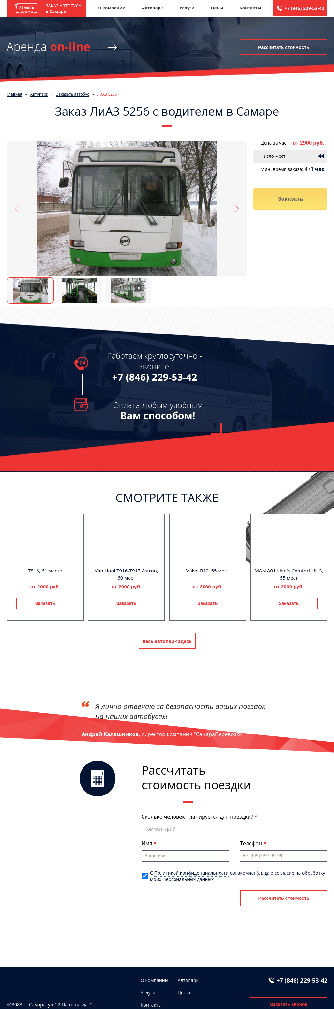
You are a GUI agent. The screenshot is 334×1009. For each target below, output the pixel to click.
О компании (111, 8)
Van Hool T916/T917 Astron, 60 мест (126, 574)
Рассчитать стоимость (283, 47)
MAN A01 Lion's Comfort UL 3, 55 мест (289, 574)
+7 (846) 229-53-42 (304, 8)
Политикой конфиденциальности (191, 873)
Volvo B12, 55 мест (207, 570)
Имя (148, 843)
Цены (217, 8)
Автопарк (152, 8)
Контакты (250, 8)
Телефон (251, 843)
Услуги (187, 8)
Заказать (290, 199)
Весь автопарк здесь (167, 641)
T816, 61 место (45, 570)
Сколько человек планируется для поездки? (198, 816)
